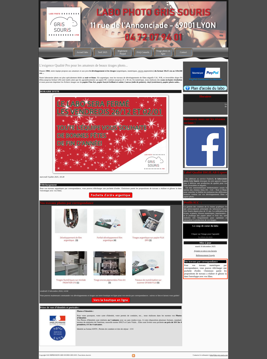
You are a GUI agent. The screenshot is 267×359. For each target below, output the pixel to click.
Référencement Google (205, 255)
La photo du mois (205, 237)
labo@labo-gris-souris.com (219, 355)
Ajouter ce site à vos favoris (205, 251)
